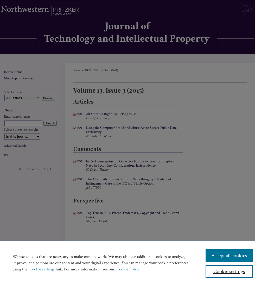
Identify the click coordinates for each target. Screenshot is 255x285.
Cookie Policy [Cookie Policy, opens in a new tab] (128, 269)
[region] (127, 263)
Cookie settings (42, 269)
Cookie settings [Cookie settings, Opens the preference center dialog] (229, 271)
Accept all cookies (229, 255)
